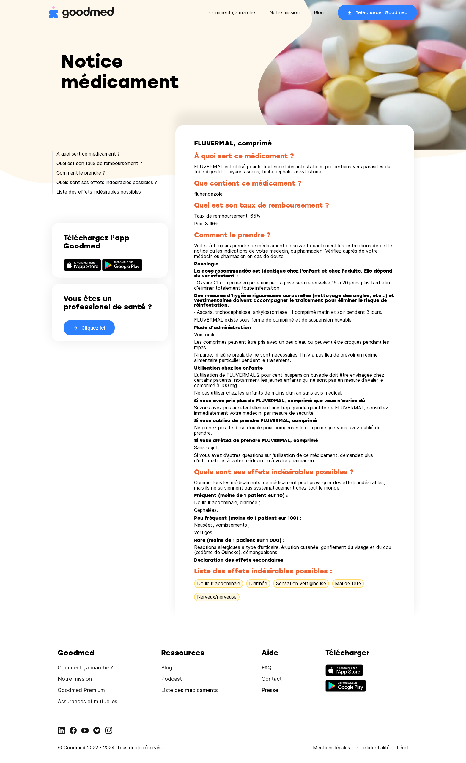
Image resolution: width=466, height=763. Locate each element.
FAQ (267, 667)
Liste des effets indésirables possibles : (100, 191)
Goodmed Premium (81, 690)
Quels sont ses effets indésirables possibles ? (106, 182)
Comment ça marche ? (85, 667)
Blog (319, 12)
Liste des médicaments (189, 690)
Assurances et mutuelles (87, 701)
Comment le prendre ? (80, 172)
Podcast (171, 679)
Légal (402, 748)
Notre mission (284, 12)
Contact (272, 679)
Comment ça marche (232, 12)
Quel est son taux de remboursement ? (99, 163)
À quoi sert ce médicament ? (88, 153)
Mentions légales (331, 748)
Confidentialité (373, 748)
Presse (270, 690)
